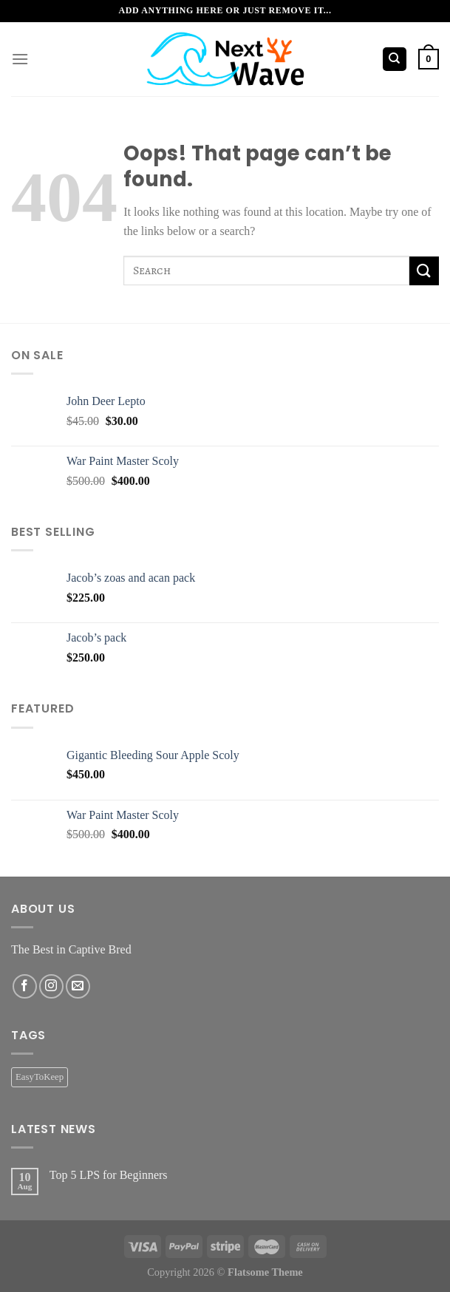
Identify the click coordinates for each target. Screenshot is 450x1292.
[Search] (395, 59)
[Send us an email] (78, 986)
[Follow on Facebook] (25, 986)
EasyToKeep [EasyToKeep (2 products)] (40, 1077)
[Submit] (424, 270)
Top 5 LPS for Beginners (109, 1175)
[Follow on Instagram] (51, 986)
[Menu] (20, 59)
